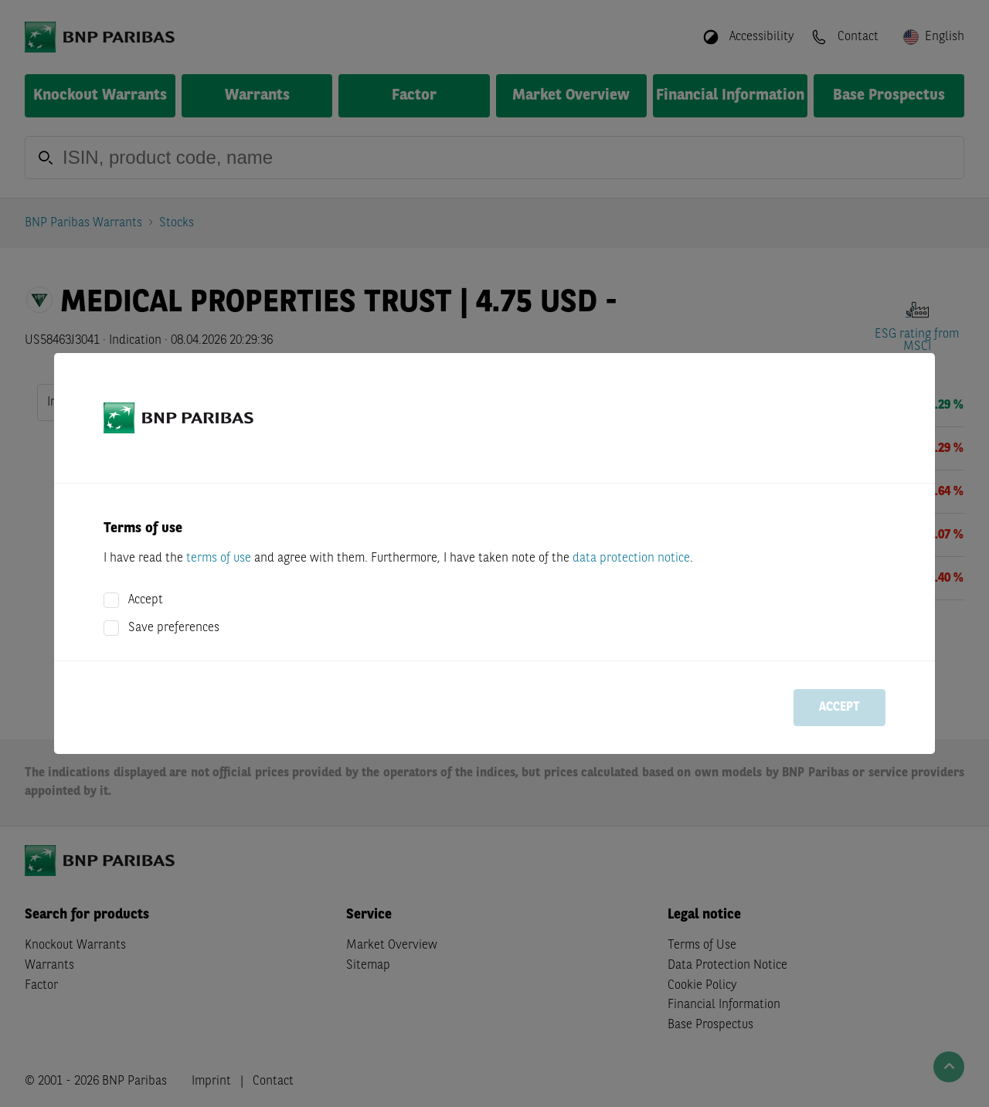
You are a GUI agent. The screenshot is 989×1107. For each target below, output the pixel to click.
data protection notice (631, 558)
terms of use (218, 558)
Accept (145, 600)
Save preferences (173, 628)
